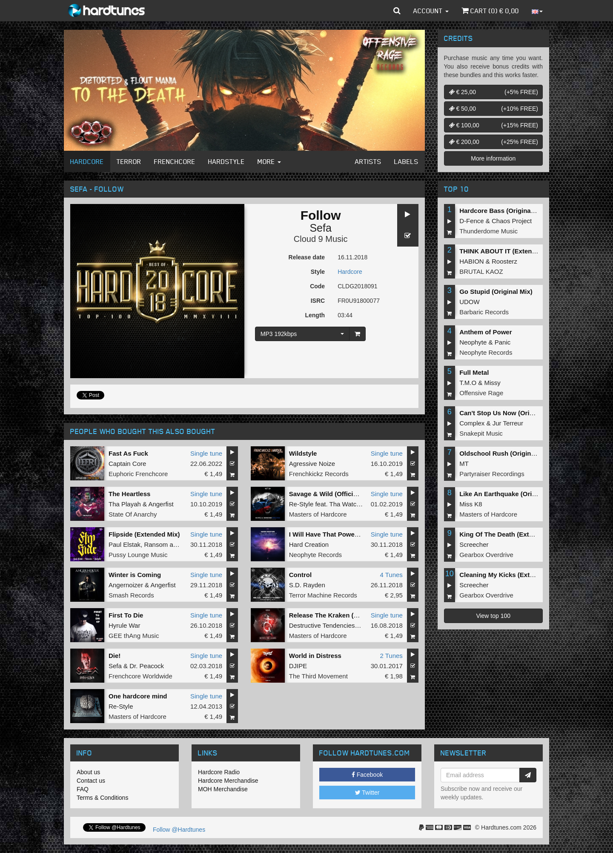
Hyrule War (124, 625)
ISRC (318, 300)
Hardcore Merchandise (228, 780)
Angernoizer (126, 585)
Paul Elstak (124, 544)
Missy (492, 382)
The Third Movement (318, 676)
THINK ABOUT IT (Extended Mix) (508, 251)
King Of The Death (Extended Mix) (510, 534)
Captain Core (127, 463)
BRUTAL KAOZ (481, 271)
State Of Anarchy (133, 514)
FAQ (83, 789)
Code (317, 286)
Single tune (206, 453)
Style (318, 271)
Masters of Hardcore (318, 514)
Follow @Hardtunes (179, 829)
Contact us (91, 780)
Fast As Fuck (128, 453)
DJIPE (298, 665)
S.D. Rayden (307, 585)
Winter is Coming (135, 574)
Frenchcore (174, 161)
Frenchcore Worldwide (140, 676)
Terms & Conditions (102, 797)
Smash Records (131, 595)
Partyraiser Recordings (491, 473)
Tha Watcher (347, 504)
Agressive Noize (312, 463)
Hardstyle (226, 161)
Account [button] (431, 10)
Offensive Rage (481, 392)
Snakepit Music (481, 433)
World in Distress (315, 655)
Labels (406, 161)
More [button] (269, 161)
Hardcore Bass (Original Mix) (503, 210)
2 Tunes (391, 655)
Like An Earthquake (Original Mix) (510, 493)
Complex (471, 423)
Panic (503, 342)
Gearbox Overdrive (486, 554)
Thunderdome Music (488, 231)
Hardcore (87, 161)
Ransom (156, 544)
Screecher (473, 544)
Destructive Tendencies (322, 625)
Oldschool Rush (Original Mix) (505, 453)
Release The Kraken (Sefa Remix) (339, 615)
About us (88, 772)
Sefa (320, 228)
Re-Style (301, 504)
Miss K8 (470, 504)
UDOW (469, 301)
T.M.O (467, 382)
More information (493, 158)
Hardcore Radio (219, 772)
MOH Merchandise (223, 789)
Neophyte (473, 342)
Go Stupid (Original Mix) (496, 291)
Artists (368, 161)
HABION (471, 261)
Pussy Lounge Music (138, 554)
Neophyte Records (315, 554)
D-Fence (471, 220)
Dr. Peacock (146, 665)
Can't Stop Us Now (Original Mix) (509, 412)
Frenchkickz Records (319, 473)
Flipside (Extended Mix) (144, 534)
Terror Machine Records (323, 595)
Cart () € (490, 10)
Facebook (367, 774)
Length (315, 315)
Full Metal (474, 372)
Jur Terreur (508, 423)
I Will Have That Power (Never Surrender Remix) (361, 534)
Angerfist (160, 504)
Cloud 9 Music (321, 239)
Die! (114, 655)
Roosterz (504, 261)
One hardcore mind (138, 696)
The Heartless (129, 493)
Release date (307, 257)
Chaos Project (512, 220)
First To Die (126, 615)
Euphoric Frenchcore (138, 473)
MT (464, 463)
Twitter (367, 792)
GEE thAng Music (134, 635)
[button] (397, 10)
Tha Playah (125, 504)
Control (300, 574)
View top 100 (493, 615)
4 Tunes (391, 574)
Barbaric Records (484, 312)
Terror (129, 161)
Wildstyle (303, 453)
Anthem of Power (485, 332)
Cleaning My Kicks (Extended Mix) (511, 574)
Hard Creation (309, 544)
